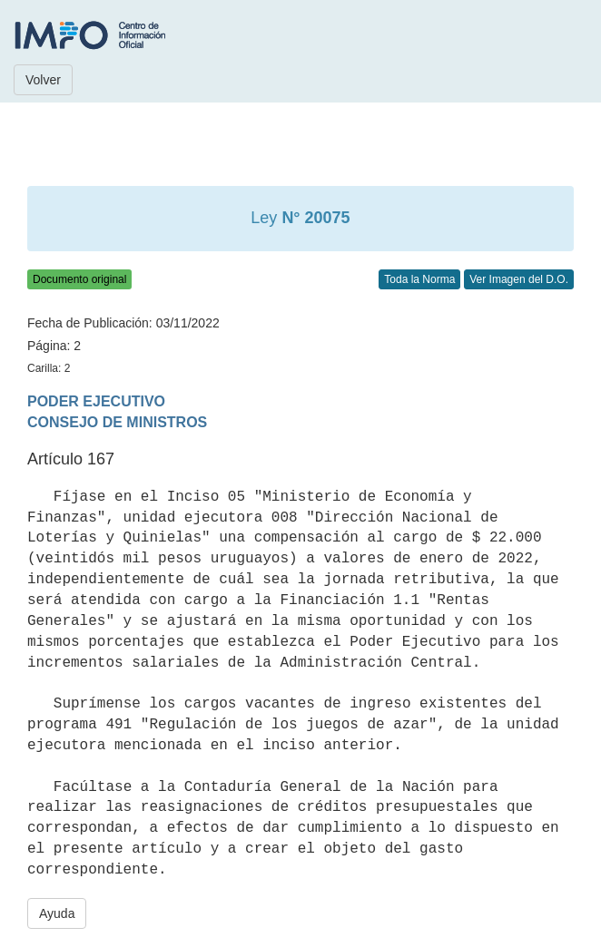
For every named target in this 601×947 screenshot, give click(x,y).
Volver (43, 80)
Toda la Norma (419, 279)
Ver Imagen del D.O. (518, 279)
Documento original (79, 279)
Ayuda (56, 913)
